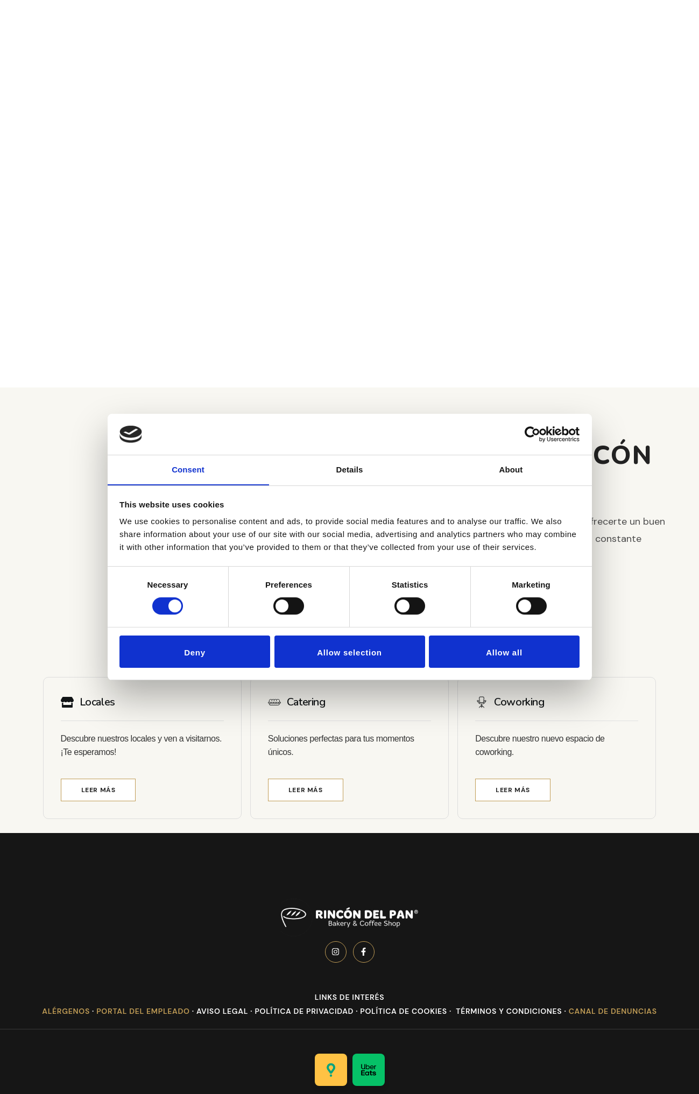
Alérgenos (66, 1011)
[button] (98, 790)
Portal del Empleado (142, 1011)
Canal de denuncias (613, 1011)
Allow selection (349, 653)
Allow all (504, 653)
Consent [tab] (188, 469)
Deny (195, 653)
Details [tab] (349, 469)
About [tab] (511, 469)
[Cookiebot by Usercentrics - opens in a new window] (532, 434)
